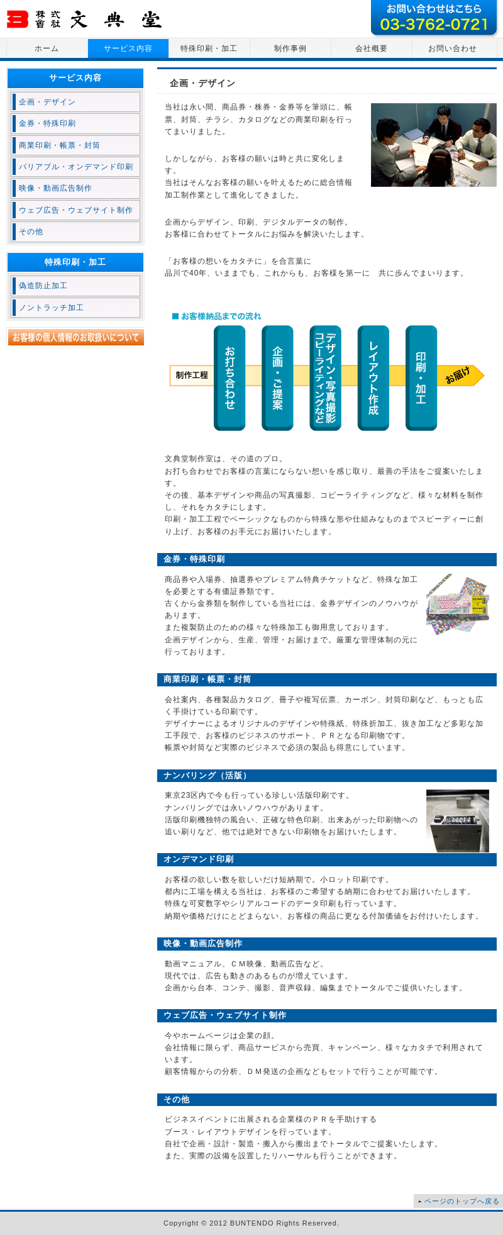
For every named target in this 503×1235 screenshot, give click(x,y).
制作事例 (290, 48)
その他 (31, 231)
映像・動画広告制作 (55, 188)
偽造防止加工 (43, 285)
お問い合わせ (452, 48)
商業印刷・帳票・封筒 (60, 145)
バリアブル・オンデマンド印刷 (76, 166)
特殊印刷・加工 (209, 48)
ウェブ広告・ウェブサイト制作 (76, 210)
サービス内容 (128, 48)
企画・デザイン (47, 102)
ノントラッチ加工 (51, 307)
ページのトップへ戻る (462, 1201)
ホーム (47, 48)
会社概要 (371, 48)
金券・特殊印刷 (47, 123)
